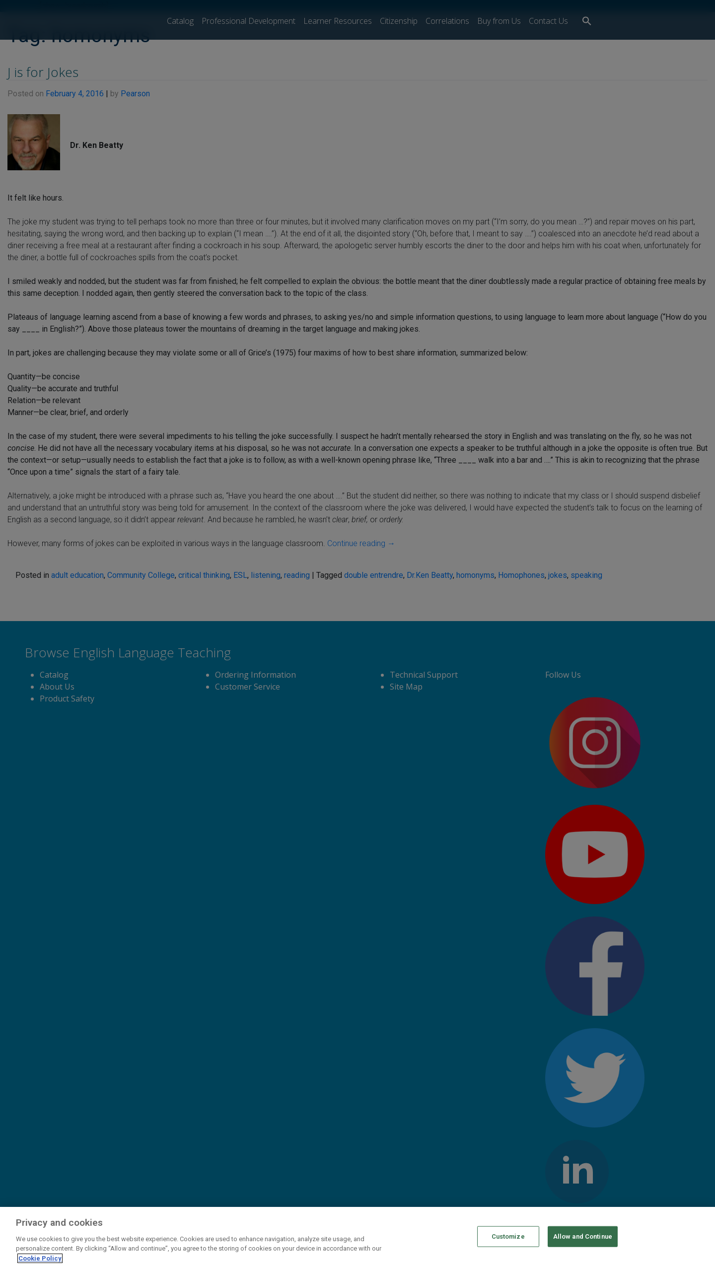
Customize (508, 1247)
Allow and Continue (582, 1247)
